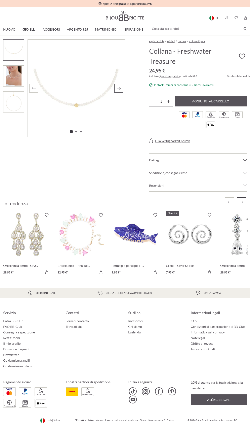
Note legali (198, 338)
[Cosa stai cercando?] (198, 28)
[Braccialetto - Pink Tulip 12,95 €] (81, 244)
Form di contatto (77, 321)
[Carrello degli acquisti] (245, 18)
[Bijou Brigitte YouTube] (132, 399)
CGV (194, 321)
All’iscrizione (219, 399)
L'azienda (134, 332)
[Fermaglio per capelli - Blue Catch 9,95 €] (136, 244)
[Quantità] (161, 101)
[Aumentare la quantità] (168, 101)
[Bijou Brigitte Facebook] (158, 391)
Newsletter (11, 355)
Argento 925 (77, 29)
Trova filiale (74, 326)
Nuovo (9, 29)
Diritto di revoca (202, 343)
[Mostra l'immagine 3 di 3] (81, 131)
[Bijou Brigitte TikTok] (132, 391)
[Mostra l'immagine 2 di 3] (76, 131)
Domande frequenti (16, 349)
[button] (226, 18)
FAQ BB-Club (12, 326)
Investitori (135, 321)
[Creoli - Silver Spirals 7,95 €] (190, 244)
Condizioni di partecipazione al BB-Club (218, 326)
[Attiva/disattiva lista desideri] (242, 56)
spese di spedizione (129, 420)
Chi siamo (135, 326)
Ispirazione (133, 29)
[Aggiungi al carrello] (46, 272)
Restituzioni (11, 338)
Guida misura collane (17, 366)
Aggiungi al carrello (210, 101)
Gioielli (29, 29)
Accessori (51, 29)
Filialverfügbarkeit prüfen (172, 141)
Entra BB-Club (13, 321)
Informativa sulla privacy (208, 332)
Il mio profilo (12, 343)
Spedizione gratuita (169, 76)
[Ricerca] (245, 29)
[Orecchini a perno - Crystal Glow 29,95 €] (27, 244)
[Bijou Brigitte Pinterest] (171, 391)
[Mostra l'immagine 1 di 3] (71, 131)
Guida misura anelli (16, 360)
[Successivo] (118, 88)
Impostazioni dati (203, 349)
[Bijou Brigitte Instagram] (145, 391)
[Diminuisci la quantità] (154, 101)
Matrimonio (106, 29)
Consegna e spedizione (19, 332)
